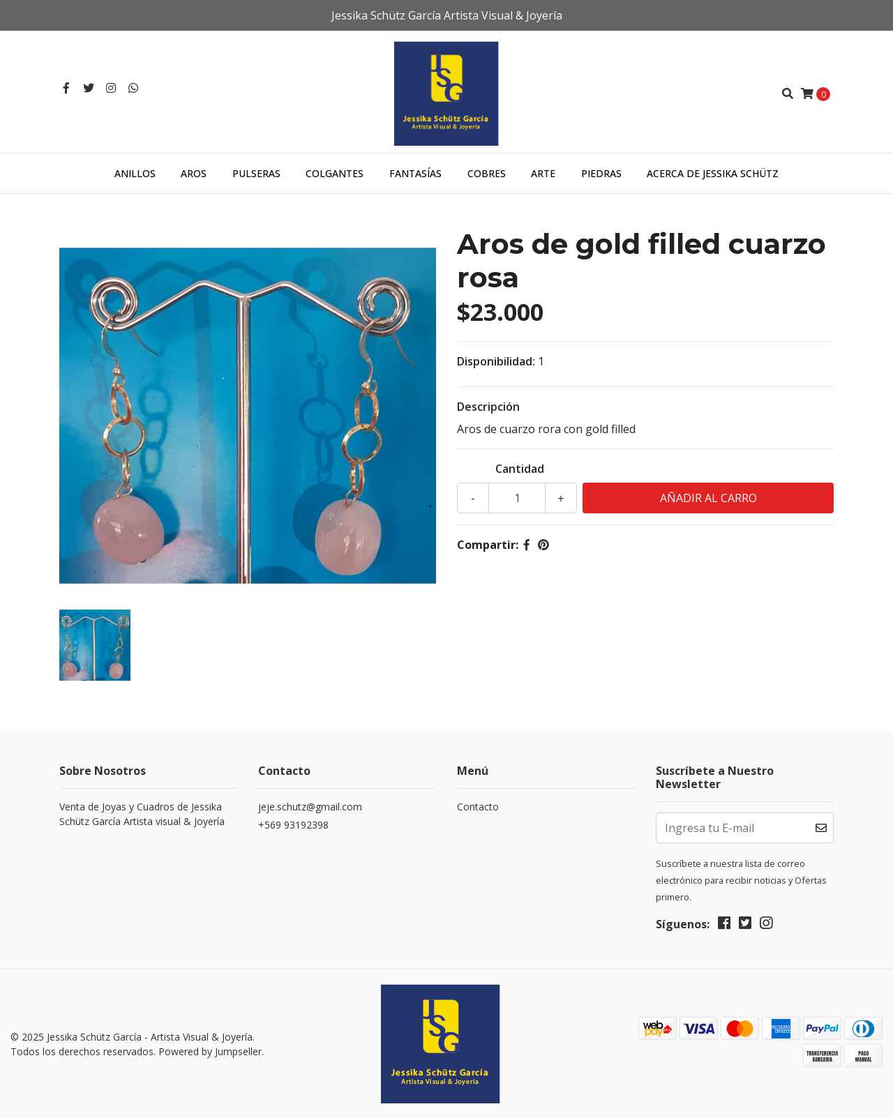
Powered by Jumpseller (210, 1051)
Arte (543, 173)
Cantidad (519, 468)
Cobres (486, 173)
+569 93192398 (293, 824)
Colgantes (334, 173)
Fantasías (415, 173)
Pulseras (256, 173)
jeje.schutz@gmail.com (310, 806)
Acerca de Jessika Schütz (713, 173)
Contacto (478, 806)
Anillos (135, 173)
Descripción (488, 406)
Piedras (601, 173)
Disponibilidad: (496, 361)
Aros (194, 173)
